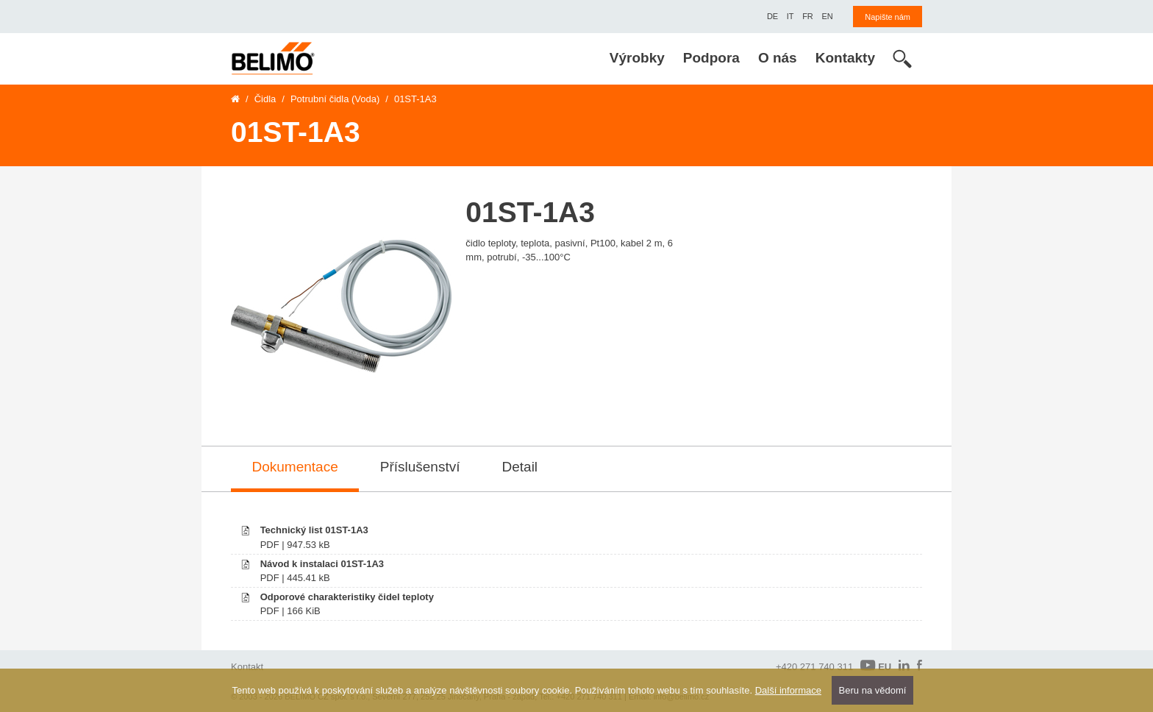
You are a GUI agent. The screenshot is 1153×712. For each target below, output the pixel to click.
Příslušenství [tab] (420, 466)
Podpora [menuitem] (711, 57)
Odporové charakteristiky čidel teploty (347, 596)
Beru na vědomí (873, 690)
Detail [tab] (520, 466)
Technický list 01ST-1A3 (314, 529)
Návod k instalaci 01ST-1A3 (322, 563)
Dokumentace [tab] (295, 466)
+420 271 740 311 (814, 666)
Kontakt (247, 666)
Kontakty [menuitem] (845, 57)
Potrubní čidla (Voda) (334, 98)
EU (875, 666)
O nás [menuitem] (777, 57)
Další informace (788, 690)
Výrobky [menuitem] (637, 57)
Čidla (265, 98)
